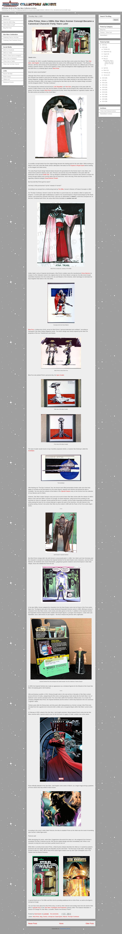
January (106, 75)
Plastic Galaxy (7, 76)
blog (41, 916)
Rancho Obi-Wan (7, 73)
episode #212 (37, 907)
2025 (103, 47)
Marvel (65, 916)
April (105, 68)
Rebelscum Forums (8, 82)
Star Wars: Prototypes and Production (55, 907)
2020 (103, 87)
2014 (103, 101)
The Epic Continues (73, 916)
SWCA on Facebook (8, 50)
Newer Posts (32, 923)
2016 (103, 96)
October (106, 49)
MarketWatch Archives (106, 114)
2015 (103, 99)
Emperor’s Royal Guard (77, 165)
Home (61, 923)
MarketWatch (103, 35)
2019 (103, 89)
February (106, 72)
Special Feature (65, 491)
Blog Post (102, 29)
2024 (103, 78)
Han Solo (68, 86)
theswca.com (6, 19)
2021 (103, 85)
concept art (51, 916)
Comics (45, 916)
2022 (103, 82)
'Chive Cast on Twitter (9, 61)
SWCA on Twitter (7, 52)
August (106, 54)
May (105, 58)
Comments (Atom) (65, 928)
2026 (103, 45)
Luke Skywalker (58, 86)
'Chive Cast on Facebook (10, 58)
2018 (103, 92)
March (105, 70)
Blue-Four (31, 329)
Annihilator (31, 450)
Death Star (46, 174)
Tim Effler (61, 189)
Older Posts (90, 923)
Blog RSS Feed (7, 28)
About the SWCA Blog (9, 22)
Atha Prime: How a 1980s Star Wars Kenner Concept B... (108, 63)
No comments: (54, 914)
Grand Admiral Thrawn (51, 178)
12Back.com (6, 79)
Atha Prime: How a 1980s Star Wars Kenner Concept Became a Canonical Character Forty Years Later (61, 22)
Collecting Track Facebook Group (12, 40)
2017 (103, 94)
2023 (103, 80)
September (107, 51)
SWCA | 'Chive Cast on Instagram (12, 55)
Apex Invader (60, 375)
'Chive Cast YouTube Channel (11, 64)
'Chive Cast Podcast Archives (108, 111)
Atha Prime (56, 68)
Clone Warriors (85, 273)
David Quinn (58, 916)
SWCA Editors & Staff (9, 25)
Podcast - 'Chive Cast (106, 32)
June (105, 56)
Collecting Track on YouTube (10, 37)
